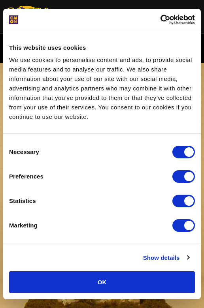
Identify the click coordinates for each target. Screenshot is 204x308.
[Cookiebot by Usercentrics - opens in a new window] (160, 20)
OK (102, 282)
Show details (161, 257)
